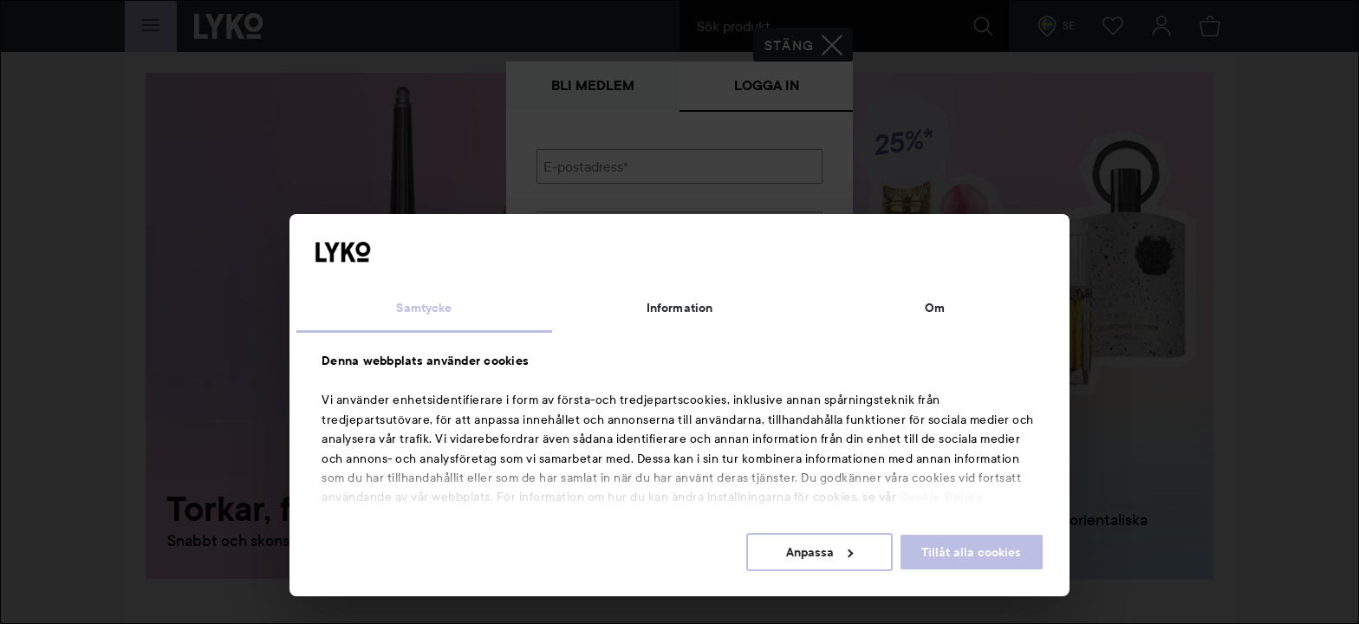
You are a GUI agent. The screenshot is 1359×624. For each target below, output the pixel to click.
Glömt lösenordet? (593, 287)
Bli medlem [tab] (592, 85)
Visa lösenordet (777, 255)
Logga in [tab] (766, 85)
